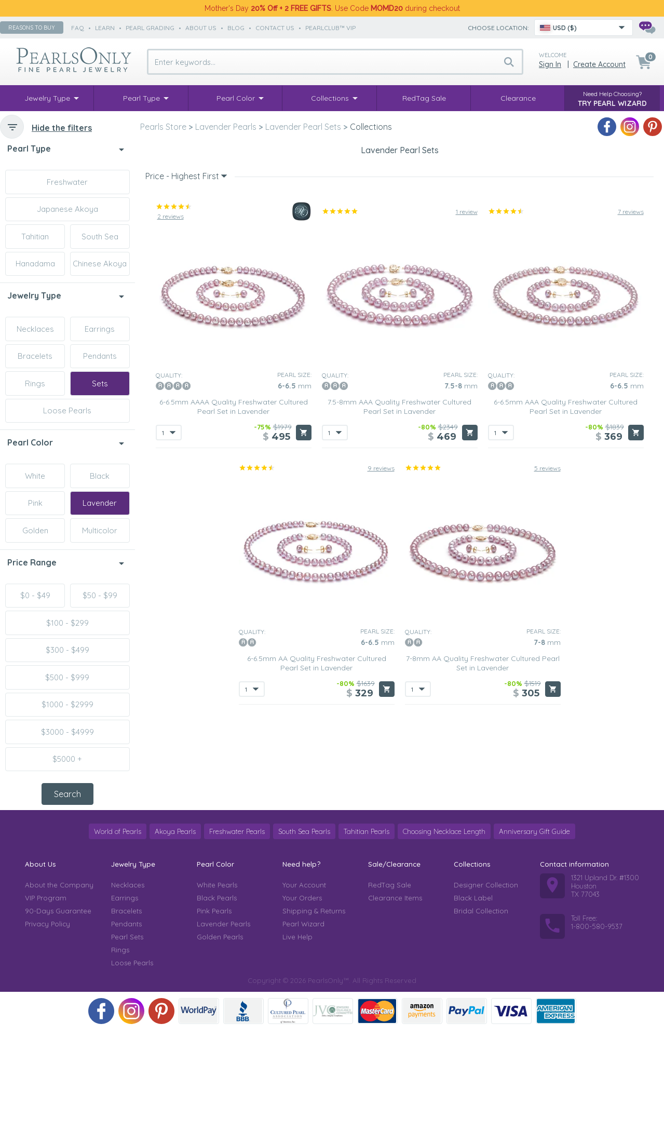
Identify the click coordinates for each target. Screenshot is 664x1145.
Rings (35, 383)
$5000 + (67, 759)
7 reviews (631, 393)
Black (100, 476)
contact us (274, 28)
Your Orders (302, 1012)
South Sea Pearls (304, 946)
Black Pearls (217, 1012)
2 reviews (170, 398)
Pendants (100, 356)
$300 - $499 (67, 650)
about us (200, 28)
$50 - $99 (100, 595)
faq (77, 28)
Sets (100, 383)
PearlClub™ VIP (330, 28)
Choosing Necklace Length (444, 946)
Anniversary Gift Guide (534, 946)
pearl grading (150, 28)
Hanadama (35, 263)
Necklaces (35, 329)
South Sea (100, 236)
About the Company (59, 999)
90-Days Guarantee (58, 1025)
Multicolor (99, 530)
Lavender (100, 503)
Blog (236, 28)
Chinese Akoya (100, 263)
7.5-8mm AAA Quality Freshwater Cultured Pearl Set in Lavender (399, 588)
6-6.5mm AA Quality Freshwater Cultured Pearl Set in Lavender (316, 845)
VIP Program (45, 1012)
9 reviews (381, 650)
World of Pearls (117, 946)
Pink (35, 503)
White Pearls (217, 999)
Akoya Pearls (175, 946)
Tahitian (35, 236)
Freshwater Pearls (237, 946)
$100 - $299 (67, 623)
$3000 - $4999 (67, 732)
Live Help (297, 1051)
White (35, 476)
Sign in (550, 64)
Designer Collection (486, 999)
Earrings (100, 329)
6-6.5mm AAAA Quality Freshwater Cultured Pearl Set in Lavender (233, 588)
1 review (467, 393)
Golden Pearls (220, 1051)
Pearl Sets (127, 1051)
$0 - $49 (35, 595)
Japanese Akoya (67, 209)
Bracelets (35, 356)
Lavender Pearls (223, 1038)
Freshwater (67, 182)
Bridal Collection (481, 1025)
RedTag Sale (389, 999)
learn (105, 28)
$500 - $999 (67, 677)
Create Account (599, 64)
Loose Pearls (67, 410)
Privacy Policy (47, 1038)
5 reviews (547, 650)
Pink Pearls (214, 1025)
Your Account (304, 999)
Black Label (473, 1012)
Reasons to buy (31, 27)
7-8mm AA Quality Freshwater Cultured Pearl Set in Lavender (483, 845)
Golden (35, 530)
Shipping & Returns (313, 1025)
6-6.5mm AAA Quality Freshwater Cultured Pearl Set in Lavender (566, 588)
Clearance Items (395, 1012)
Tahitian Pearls (366, 946)
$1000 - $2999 (67, 704)
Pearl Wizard (303, 1038)
